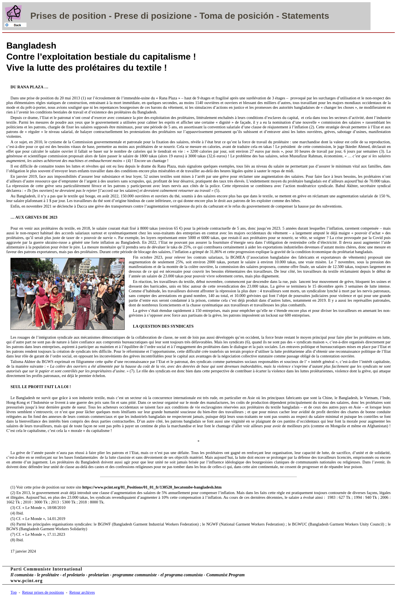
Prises (43, 16)
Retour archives (82, 592)
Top (13, 592)
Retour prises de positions (43, 592)
